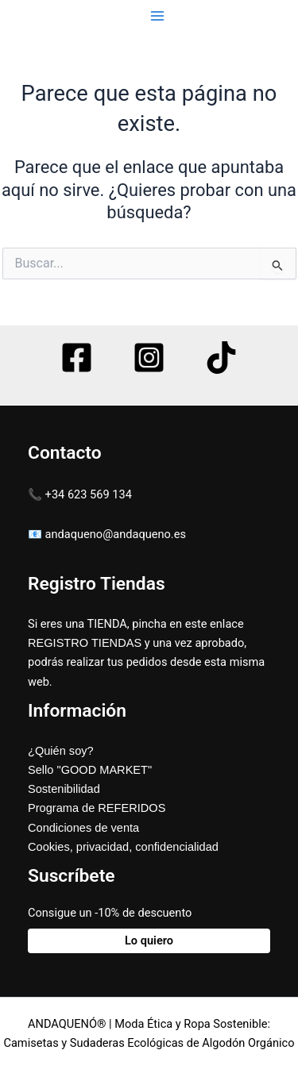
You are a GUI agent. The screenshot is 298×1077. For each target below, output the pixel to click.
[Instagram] (149, 357)
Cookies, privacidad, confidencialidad (123, 846)
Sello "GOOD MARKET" (90, 770)
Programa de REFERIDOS (96, 808)
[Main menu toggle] (156, 16)
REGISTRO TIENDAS (84, 643)
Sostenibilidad (64, 789)
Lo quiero (149, 940)
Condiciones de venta (83, 827)
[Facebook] (76, 357)
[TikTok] (221, 357)
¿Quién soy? (61, 750)
